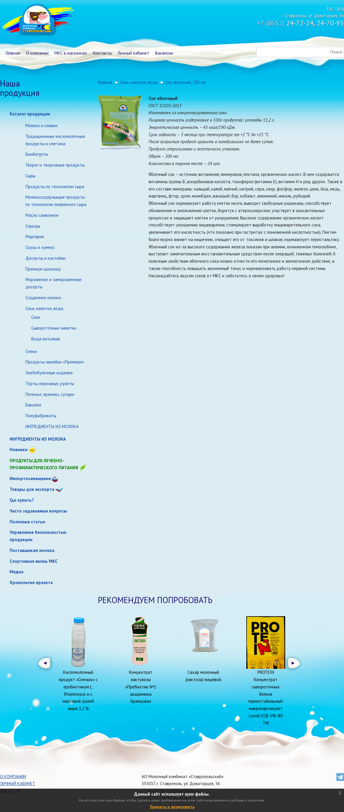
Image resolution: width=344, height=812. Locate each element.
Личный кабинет (133, 53)
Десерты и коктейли (45, 258)
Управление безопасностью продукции (38, 535)
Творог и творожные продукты (55, 165)
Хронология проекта (31, 582)
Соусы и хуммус (40, 247)
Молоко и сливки (41, 125)
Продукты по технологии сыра (54, 186)
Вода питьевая (45, 339)
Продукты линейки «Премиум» (54, 362)
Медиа (16, 571)
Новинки (18, 449)
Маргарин (34, 236)
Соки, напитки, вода (44, 308)
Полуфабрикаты (40, 415)
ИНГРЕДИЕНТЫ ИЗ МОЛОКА (52, 426)
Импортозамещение (30, 478)
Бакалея (33, 405)
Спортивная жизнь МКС (34, 561)
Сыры (30, 176)
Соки (35, 317)
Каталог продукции (30, 114)
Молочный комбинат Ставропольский (37, 20)
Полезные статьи (27, 521)
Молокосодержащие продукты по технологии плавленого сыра (55, 200)
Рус (330, 8)
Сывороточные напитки (53, 328)
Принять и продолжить (172, 806)
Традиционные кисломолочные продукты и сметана (55, 140)
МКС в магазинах (70, 53)
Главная (13, 53)
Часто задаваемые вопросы (38, 511)
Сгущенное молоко (43, 297)
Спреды (32, 226)
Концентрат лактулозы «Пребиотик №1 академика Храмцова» (140, 686)
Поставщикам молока (32, 550)
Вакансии (164, 53)
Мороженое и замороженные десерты (53, 283)
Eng (340, 8)
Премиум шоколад (43, 269)
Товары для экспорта (32, 489)
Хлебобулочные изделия (49, 372)
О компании (37, 53)
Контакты (102, 53)
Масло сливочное (42, 215)
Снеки (31, 351)
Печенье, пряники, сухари (49, 394)
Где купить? (22, 500)
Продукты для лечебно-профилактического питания (48, 465)
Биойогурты (36, 154)
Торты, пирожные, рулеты (49, 383)
